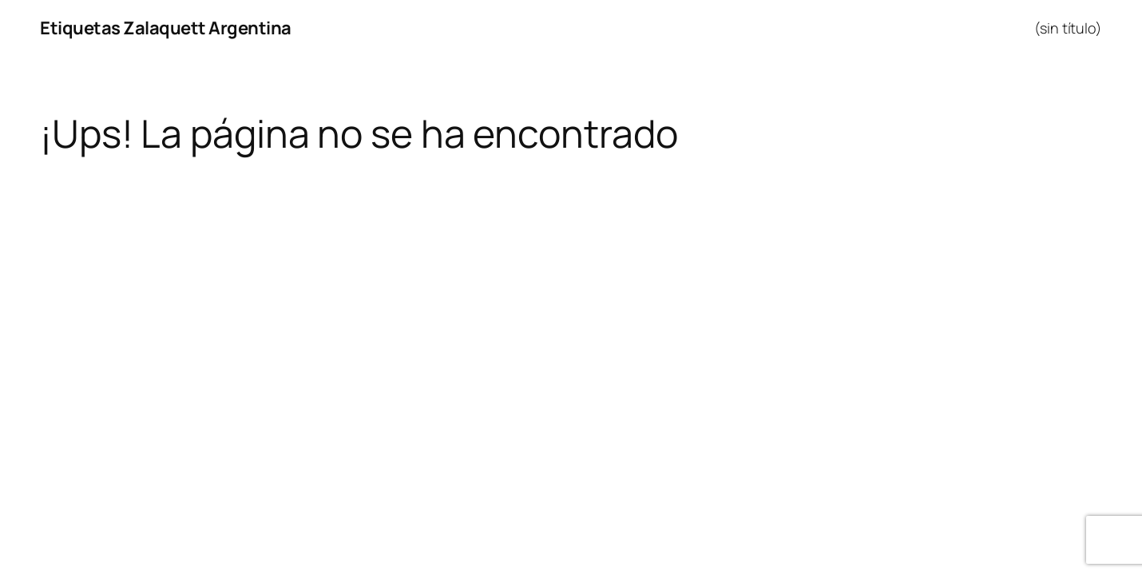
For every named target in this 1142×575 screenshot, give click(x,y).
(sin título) (1068, 28)
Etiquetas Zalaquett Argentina (165, 28)
